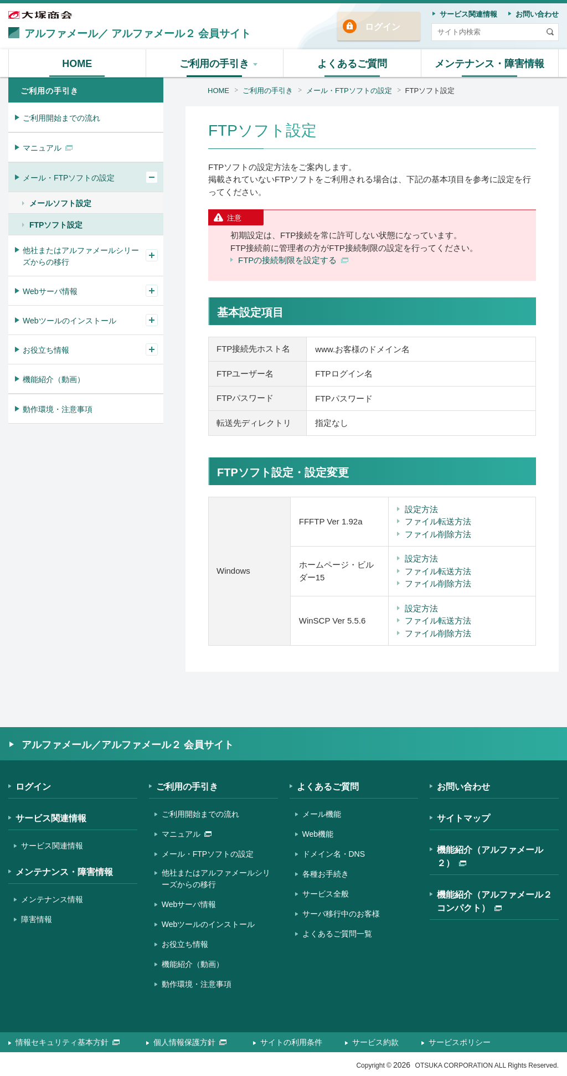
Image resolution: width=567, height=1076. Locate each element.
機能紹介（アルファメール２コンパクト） (494, 901)
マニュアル (48, 147)
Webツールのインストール (69, 320)
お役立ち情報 (46, 350)
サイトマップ (463, 818)
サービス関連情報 (51, 818)
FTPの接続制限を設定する (293, 260)
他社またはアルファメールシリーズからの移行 (81, 256)
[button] (215, 63)
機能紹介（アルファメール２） (490, 856)
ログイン (382, 27)
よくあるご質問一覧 (337, 933)
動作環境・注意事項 (57, 409)
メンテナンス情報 (52, 899)
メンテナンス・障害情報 (64, 872)
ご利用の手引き (268, 90)
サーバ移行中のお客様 (341, 913)
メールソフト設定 (60, 203)
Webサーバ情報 (50, 291)
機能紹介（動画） (54, 379)
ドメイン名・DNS (333, 854)
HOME (218, 90)
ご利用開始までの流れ (61, 118)
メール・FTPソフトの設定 (349, 90)
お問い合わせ (463, 786)
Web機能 (318, 834)
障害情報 (36, 919)
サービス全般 (325, 893)
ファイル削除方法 (438, 534)
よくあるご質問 (328, 786)
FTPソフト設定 (430, 90)
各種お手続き (325, 873)
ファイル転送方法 (438, 521)
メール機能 (321, 814)
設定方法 (421, 509)
